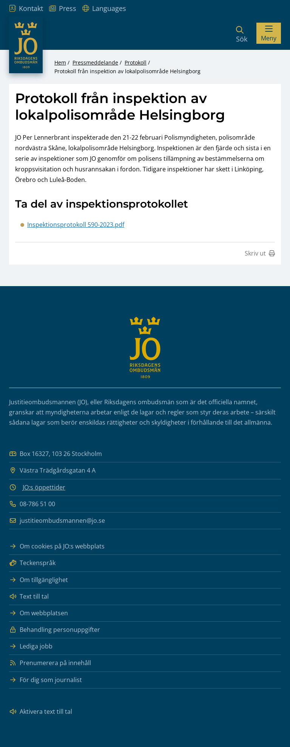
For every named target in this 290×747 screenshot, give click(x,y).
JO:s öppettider (44, 487)
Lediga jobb (30, 646)
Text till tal (29, 596)
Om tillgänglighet (38, 580)
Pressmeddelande (95, 62)
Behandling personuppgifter (54, 630)
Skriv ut (260, 253)
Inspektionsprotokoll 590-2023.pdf (75, 224)
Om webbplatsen (38, 613)
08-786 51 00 (32, 504)
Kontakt (26, 8)
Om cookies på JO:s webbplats (57, 546)
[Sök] (241, 33)
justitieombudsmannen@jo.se (57, 521)
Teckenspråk (32, 563)
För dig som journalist (45, 680)
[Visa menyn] (268, 33)
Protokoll (136, 62)
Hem (60, 62)
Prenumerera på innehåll (50, 663)
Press (62, 8)
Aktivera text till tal (40, 712)
